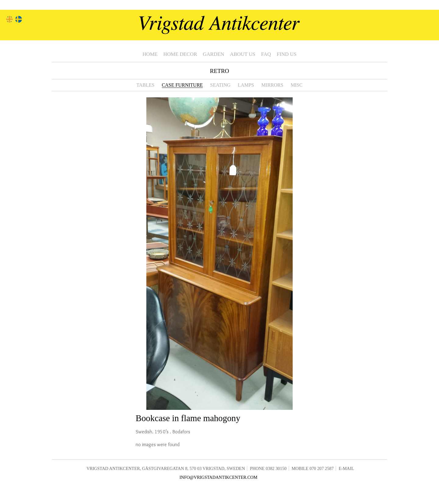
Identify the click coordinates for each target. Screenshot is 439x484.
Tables (145, 85)
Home (149, 54)
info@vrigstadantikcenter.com (219, 477)
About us (242, 54)
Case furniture (182, 85)
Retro (219, 71)
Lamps (246, 85)
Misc (296, 85)
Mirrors (272, 85)
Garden (213, 54)
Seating (220, 85)
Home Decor (180, 54)
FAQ (266, 54)
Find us (287, 54)
